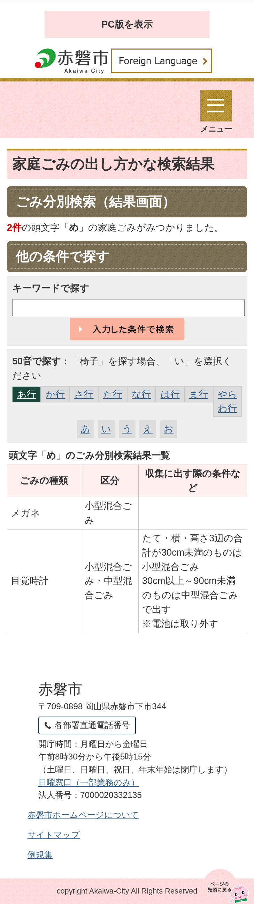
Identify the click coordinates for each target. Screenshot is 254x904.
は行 (170, 394)
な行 (141, 394)
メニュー (216, 111)
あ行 (26, 394)
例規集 (40, 854)
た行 (112, 394)
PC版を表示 (127, 24)
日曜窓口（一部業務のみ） (88, 782)
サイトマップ (54, 834)
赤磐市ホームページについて (83, 815)
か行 (55, 394)
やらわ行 (227, 401)
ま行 (198, 394)
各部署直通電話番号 (92, 725)
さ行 (83, 394)
